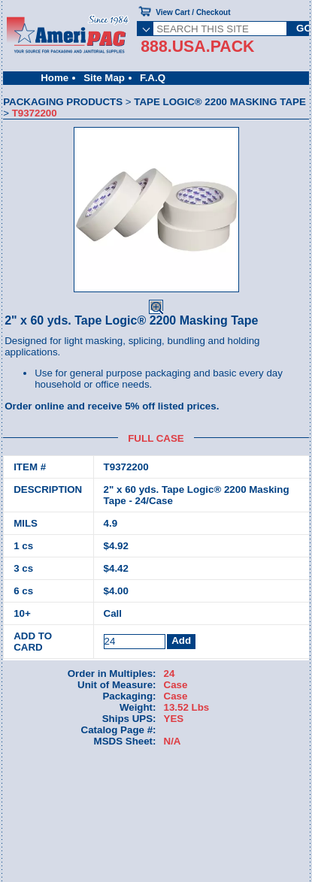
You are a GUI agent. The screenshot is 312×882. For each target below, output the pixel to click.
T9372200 (126, 467)
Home (54, 77)
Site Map (104, 77)
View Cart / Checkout (193, 12)
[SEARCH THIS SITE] (220, 28)
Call (113, 613)
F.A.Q (152, 77)
